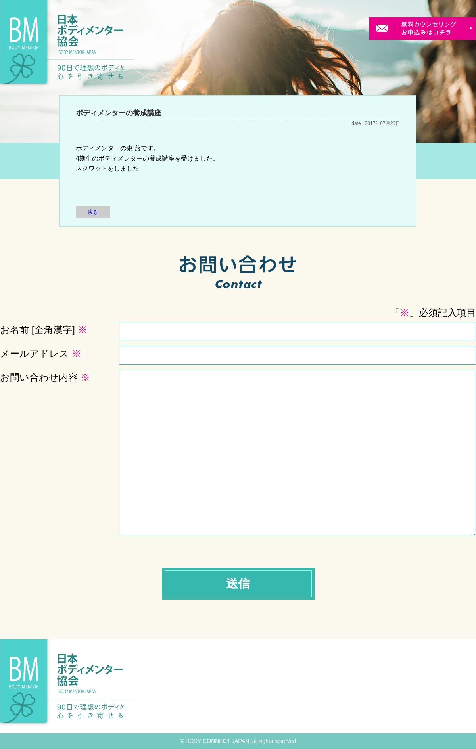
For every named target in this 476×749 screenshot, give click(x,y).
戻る (93, 212)
